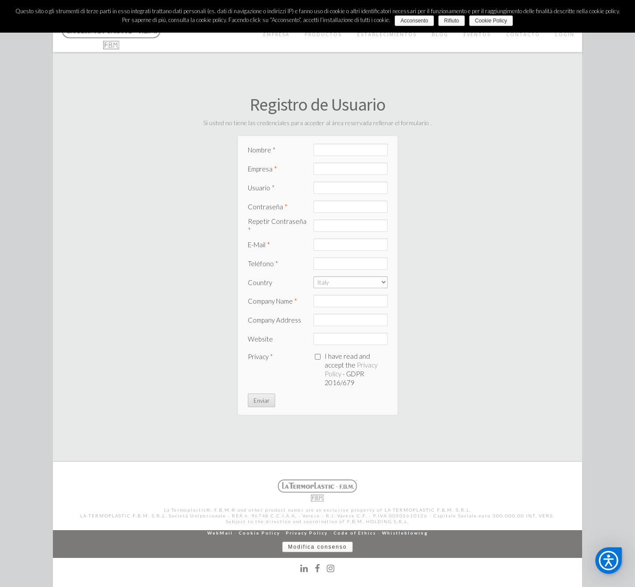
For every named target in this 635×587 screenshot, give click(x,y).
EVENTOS (477, 34)
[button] (608, 560)
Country (260, 282)
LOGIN (565, 34)
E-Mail (259, 245)
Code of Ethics (354, 532)
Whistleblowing (405, 532)
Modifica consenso (317, 547)
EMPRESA (276, 34)
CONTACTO (523, 34)
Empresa (262, 169)
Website (260, 339)
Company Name (272, 301)
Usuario (261, 188)
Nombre (262, 150)
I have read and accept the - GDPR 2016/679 (351, 369)
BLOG (440, 34)
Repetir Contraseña (277, 225)
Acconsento (414, 21)
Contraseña (268, 207)
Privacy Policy (307, 532)
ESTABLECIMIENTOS (387, 34)
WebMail (220, 532)
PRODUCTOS (323, 34)
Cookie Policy (259, 532)
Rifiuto (451, 21)
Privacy (260, 356)
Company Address (274, 320)
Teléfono (263, 263)
